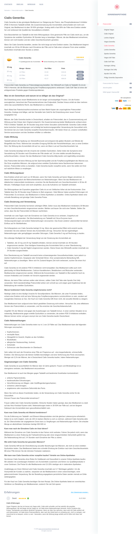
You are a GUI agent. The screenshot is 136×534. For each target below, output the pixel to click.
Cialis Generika (109, 46)
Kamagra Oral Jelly (110, 69)
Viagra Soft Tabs (109, 57)
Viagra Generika (109, 42)
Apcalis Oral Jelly (110, 73)
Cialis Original (108, 34)
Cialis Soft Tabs (109, 61)
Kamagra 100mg (109, 65)
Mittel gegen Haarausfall (117, 92)
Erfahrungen (80, 59)
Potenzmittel (117, 24)
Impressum (31, 4)
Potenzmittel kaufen (17, 10)
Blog (41, 4)
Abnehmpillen (117, 88)
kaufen (80, 72)
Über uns (19, 4)
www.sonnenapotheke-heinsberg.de (49, 529)
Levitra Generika (109, 50)
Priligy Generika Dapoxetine (113, 77)
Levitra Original (109, 38)
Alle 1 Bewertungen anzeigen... (80, 492)
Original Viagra (109, 30)
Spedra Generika (109, 54)
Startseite (8, 4)
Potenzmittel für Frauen (117, 83)
